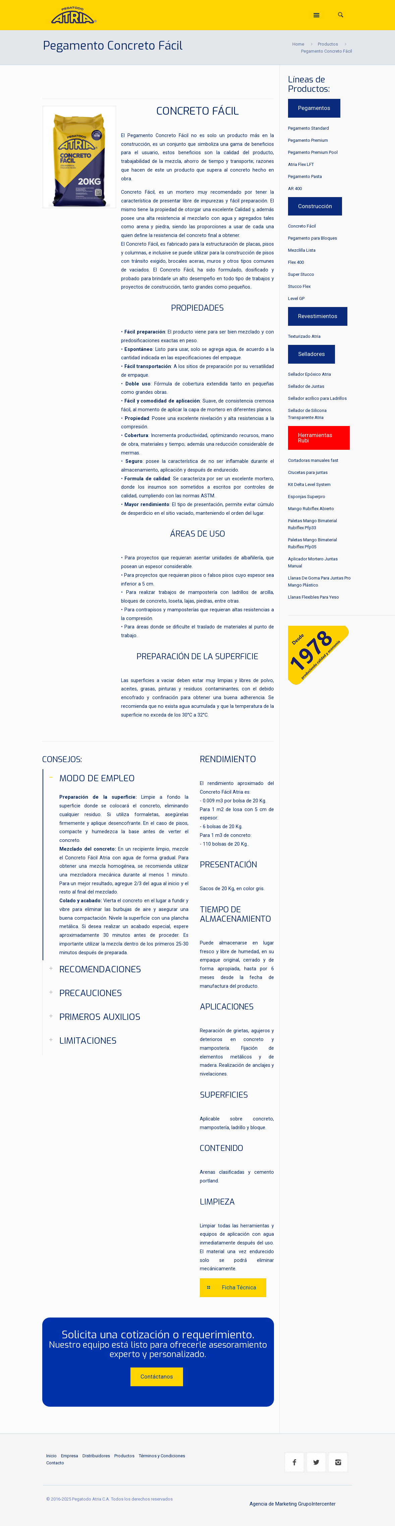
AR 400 (295, 188)
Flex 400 (296, 262)
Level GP (296, 298)
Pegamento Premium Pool (313, 152)
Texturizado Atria (304, 336)
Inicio (51, 1455)
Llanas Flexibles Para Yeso (313, 597)
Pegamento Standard (308, 128)
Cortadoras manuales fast (313, 460)
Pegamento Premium (308, 140)
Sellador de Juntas (306, 386)
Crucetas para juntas (308, 472)
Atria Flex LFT (301, 164)
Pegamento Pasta (305, 176)
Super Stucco (301, 274)
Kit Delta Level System (309, 484)
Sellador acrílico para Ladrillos (317, 398)
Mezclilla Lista (302, 250)
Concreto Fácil (302, 226)
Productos (328, 44)
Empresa (69, 1455)
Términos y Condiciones (162, 1455)
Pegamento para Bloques (312, 238)
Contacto (55, 1462)
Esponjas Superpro (306, 496)
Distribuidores (96, 1455)
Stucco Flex (299, 286)
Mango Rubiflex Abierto (311, 508)
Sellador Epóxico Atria (309, 374)
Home (298, 44)
